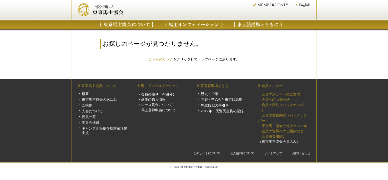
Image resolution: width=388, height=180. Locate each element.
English (302, 5)
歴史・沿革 (209, 94)
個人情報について (242, 153)
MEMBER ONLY (270, 4)
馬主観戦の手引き (215, 105)
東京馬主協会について (126, 24)
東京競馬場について (258, 24)
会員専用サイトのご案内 (281, 94)
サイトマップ (273, 153)
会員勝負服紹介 (274, 136)
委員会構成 (90, 122)
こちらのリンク (161, 59)
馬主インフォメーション (194, 24)
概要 (85, 94)
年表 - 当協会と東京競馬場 (221, 100)
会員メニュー (271, 86)
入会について (92, 111)
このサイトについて (206, 153)
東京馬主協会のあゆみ (99, 100)
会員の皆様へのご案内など (283, 131)
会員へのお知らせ (276, 100)
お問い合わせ (301, 153)
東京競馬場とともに (216, 86)
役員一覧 (89, 117)
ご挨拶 (87, 105)
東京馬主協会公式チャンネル (284, 126)
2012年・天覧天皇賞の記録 (222, 111)
